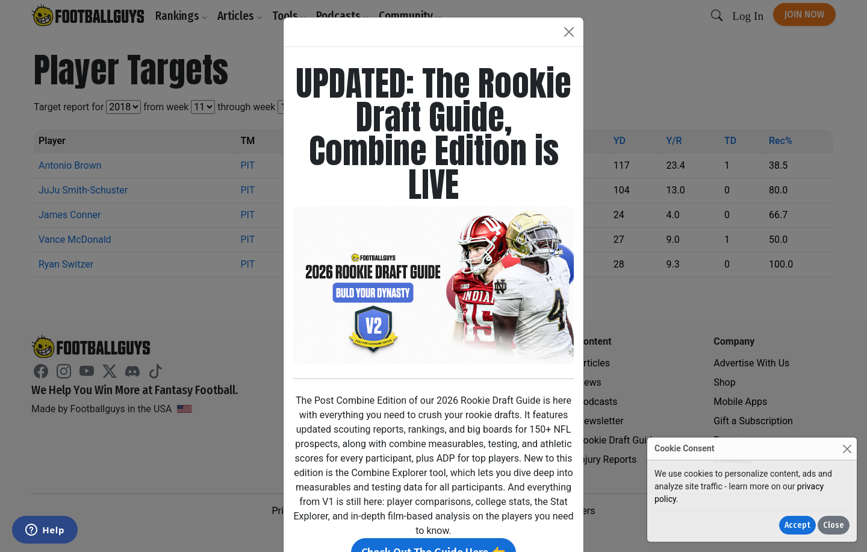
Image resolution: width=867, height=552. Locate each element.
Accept (797, 525)
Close (833, 525)
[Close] (847, 448)
